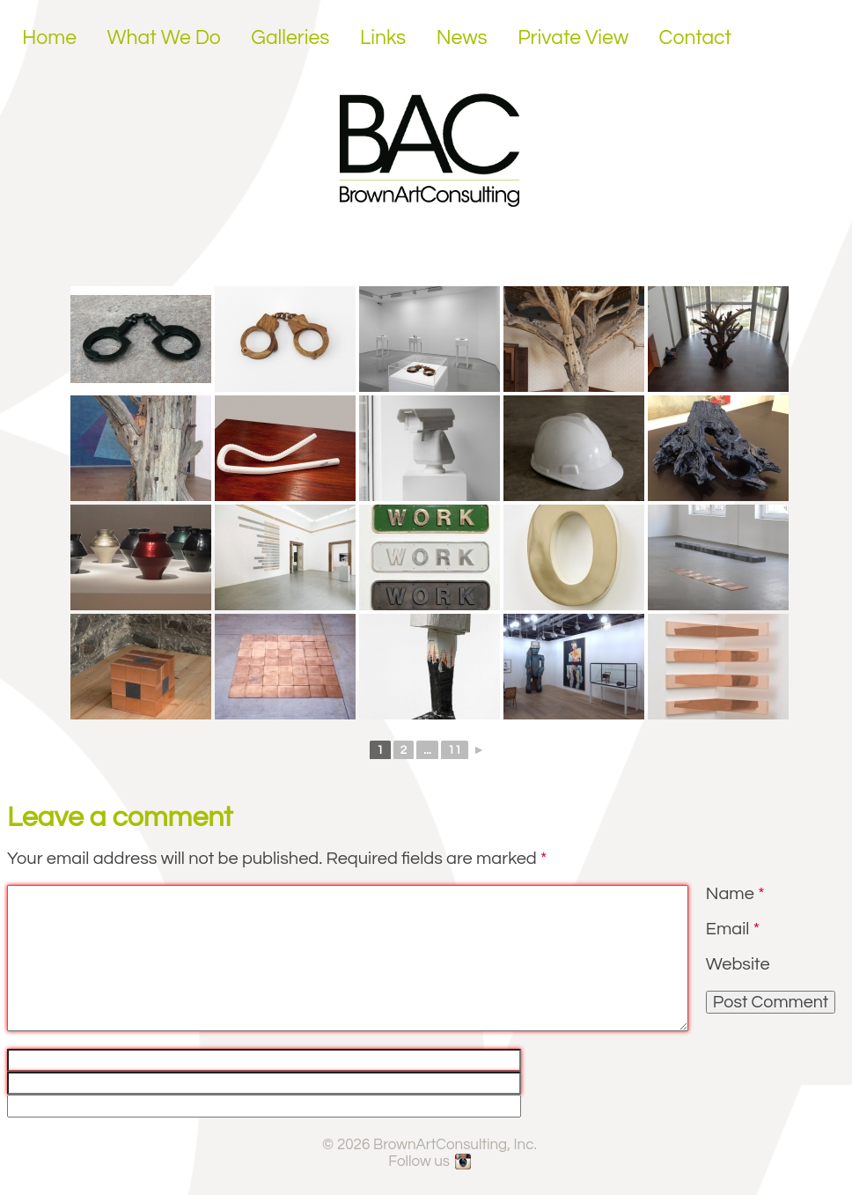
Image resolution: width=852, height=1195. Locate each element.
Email (733, 929)
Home (49, 37)
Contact (695, 37)
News (462, 37)
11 (454, 750)
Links (383, 37)
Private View (573, 37)
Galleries (290, 37)
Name (735, 894)
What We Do (164, 37)
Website (738, 964)
